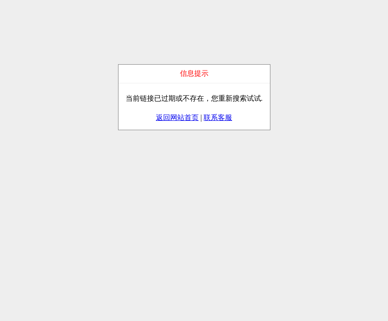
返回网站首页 (177, 117)
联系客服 (218, 117)
